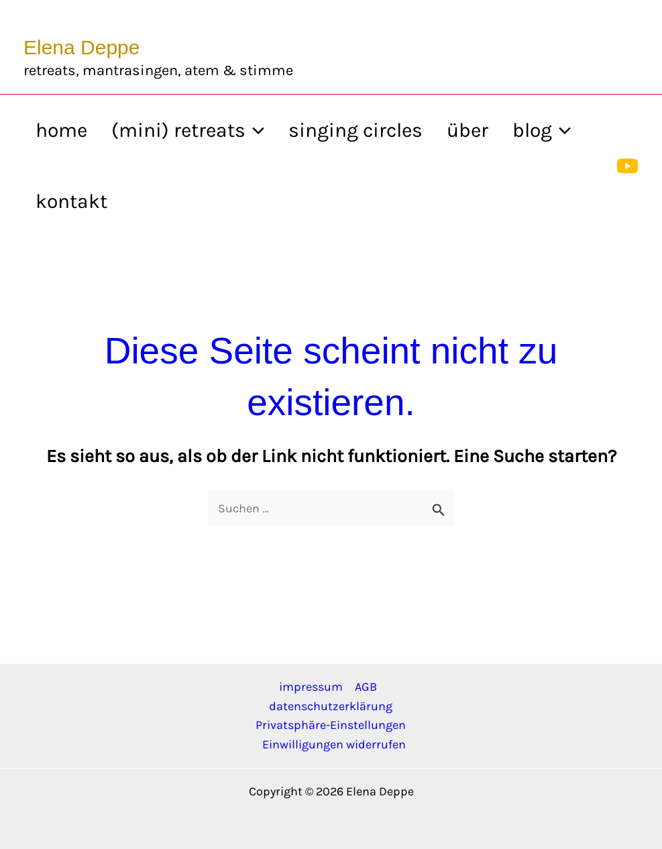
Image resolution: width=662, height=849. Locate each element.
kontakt (71, 201)
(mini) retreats (187, 130)
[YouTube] (627, 166)
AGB (366, 686)
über (467, 130)
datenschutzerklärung (330, 706)
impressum (311, 686)
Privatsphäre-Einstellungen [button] (331, 725)
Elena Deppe (81, 47)
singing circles (355, 130)
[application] (254, 130)
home (61, 130)
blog (541, 130)
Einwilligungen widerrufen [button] (334, 744)
